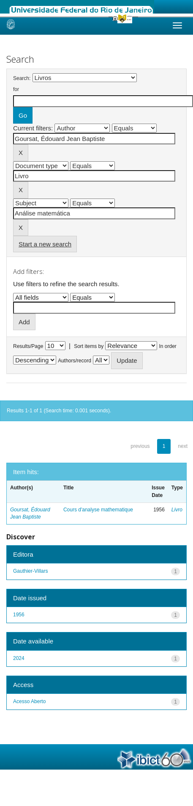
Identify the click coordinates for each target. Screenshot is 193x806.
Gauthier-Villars (30, 571)
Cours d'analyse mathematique (98, 510)
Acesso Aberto (29, 701)
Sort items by (88, 346)
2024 (18, 658)
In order (168, 346)
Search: (21, 78)
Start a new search (45, 244)
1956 (18, 615)
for (16, 89)
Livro (176, 510)
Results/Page (28, 346)
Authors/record (74, 361)
